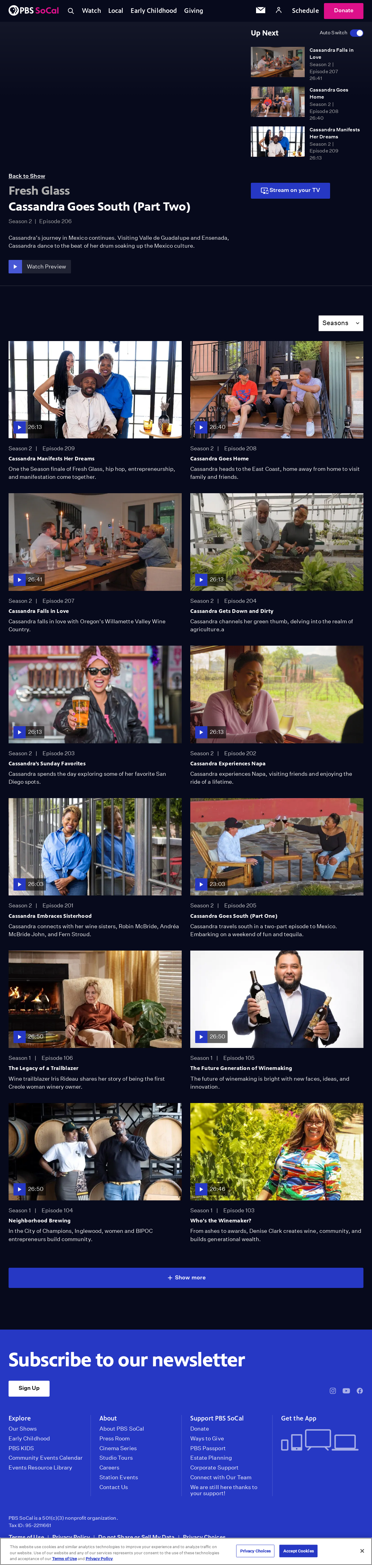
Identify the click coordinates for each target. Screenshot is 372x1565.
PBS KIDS (21, 1448)
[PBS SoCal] (34, 11)
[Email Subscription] (260, 11)
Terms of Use (26, 1537)
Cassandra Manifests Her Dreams (52, 458)
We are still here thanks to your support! (223, 1490)
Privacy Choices (204, 1537)
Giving (193, 10)
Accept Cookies (298, 1550)
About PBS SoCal (121, 1429)
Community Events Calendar (46, 1458)
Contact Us (113, 1487)
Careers (109, 1468)
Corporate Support (214, 1468)
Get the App (298, 1418)
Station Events (118, 1477)
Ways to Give (207, 1439)
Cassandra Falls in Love (39, 611)
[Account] (278, 10)
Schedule (305, 10)
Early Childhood (154, 10)
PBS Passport (208, 1448)
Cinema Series (118, 1448)
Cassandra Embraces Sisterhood (50, 916)
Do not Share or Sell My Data (136, 1537)
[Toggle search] (71, 11)
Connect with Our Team (220, 1477)
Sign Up (29, 1388)
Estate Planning (211, 1458)
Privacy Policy (71, 1537)
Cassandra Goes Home (219, 458)
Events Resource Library (40, 1468)
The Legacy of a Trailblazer (44, 1068)
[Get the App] (320, 1440)
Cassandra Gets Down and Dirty (231, 611)
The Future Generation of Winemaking (241, 1068)
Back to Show (27, 176)
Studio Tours (116, 1458)
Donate (343, 10)
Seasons (335, 323)
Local (116, 10)
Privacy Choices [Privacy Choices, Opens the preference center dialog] (255, 1550)
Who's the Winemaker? (220, 1220)
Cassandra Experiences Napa (228, 763)
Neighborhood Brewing (40, 1220)
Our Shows (23, 1429)
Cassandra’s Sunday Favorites (47, 763)
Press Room (114, 1439)
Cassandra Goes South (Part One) (233, 916)
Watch (91, 10)
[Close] (362, 1551)
